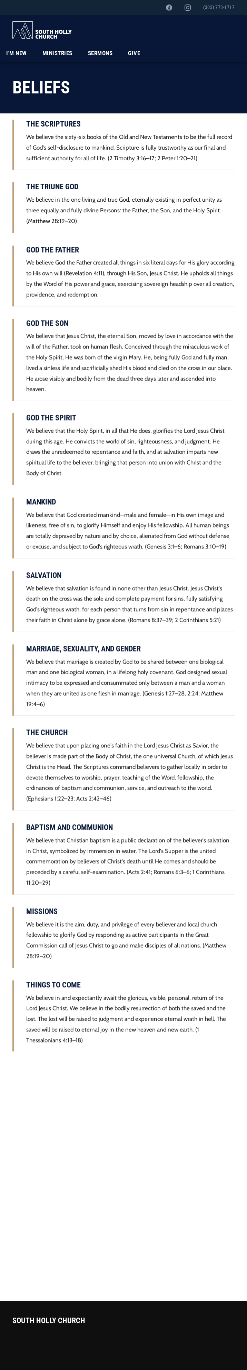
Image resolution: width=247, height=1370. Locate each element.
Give (134, 53)
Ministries (57, 53)
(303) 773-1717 (219, 7)
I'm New (16, 53)
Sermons (100, 53)
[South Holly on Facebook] (169, 7)
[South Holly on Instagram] (188, 7)
